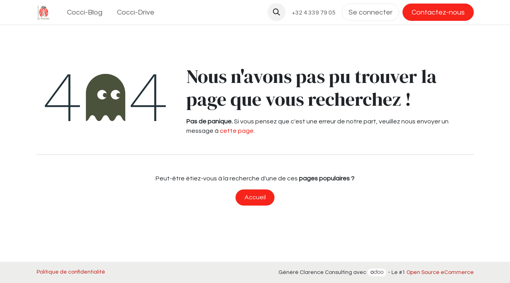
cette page (237, 131)
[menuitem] (84, 12)
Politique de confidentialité (71, 272)
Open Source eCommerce (440, 272)
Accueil (255, 197)
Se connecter (371, 12)
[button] (276, 12)
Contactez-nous (438, 12)
